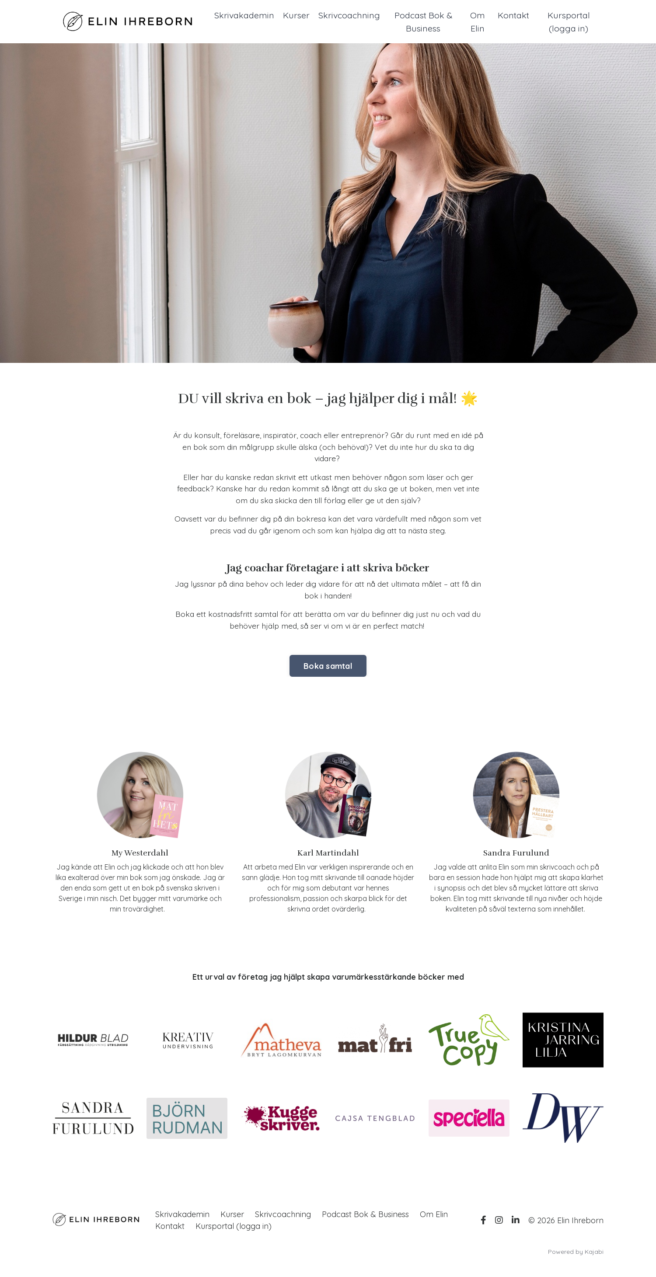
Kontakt (514, 15)
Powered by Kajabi (576, 1255)
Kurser (297, 15)
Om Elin (478, 22)
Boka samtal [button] (328, 669)
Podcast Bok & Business (424, 22)
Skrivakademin (244, 15)
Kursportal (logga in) (569, 22)
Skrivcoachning (350, 15)
